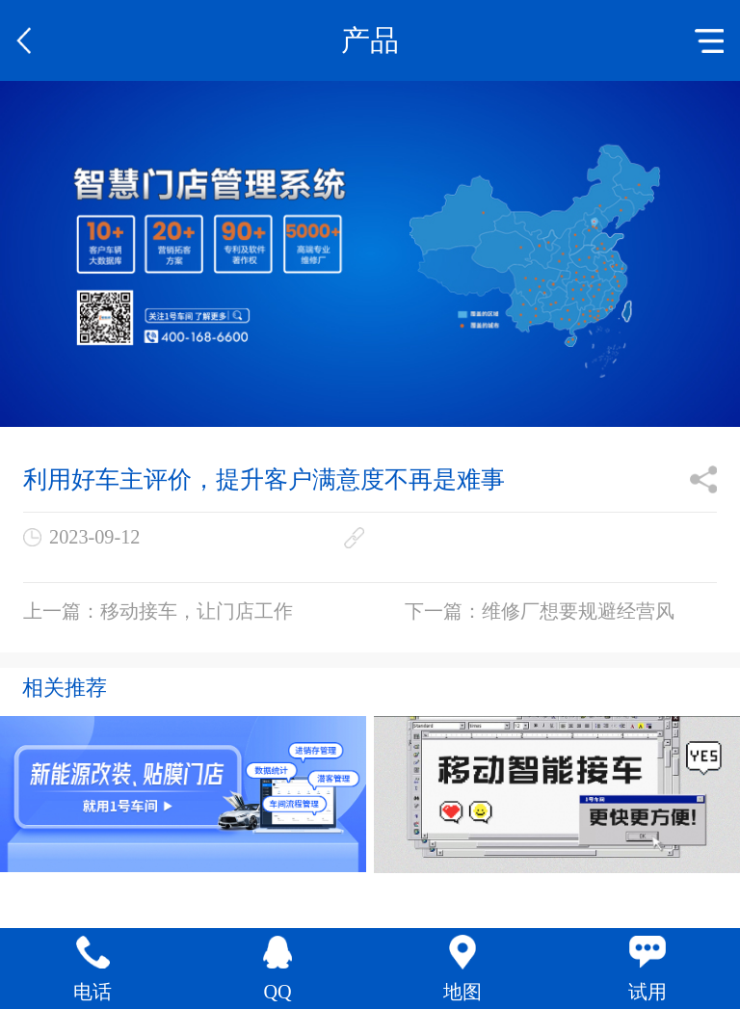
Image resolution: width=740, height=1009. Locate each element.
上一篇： (158, 611)
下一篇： (539, 611)
